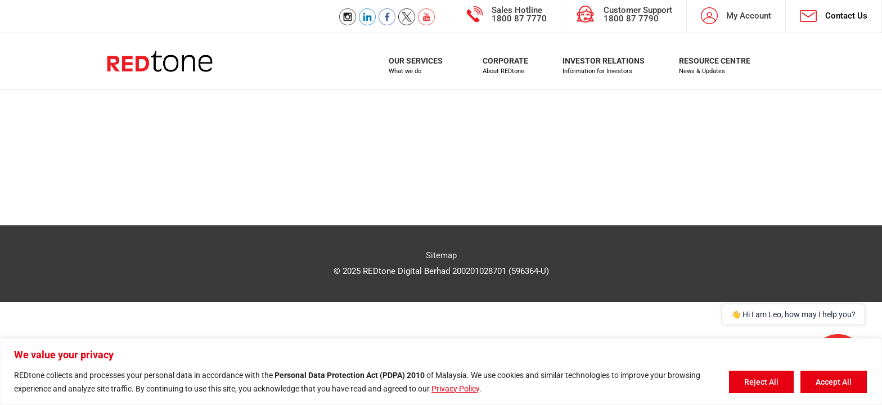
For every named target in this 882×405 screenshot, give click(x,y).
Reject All (761, 381)
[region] (441, 371)
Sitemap (441, 255)
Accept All (834, 381)
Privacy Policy (455, 388)
